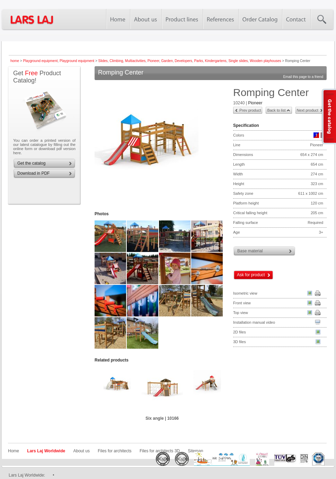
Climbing (116, 61)
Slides (103, 61)
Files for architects (114, 450)
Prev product (250, 110)
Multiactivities (135, 61)
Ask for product (251, 274)
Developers (183, 61)
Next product (307, 110)
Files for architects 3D (160, 450)
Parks (198, 61)
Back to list (276, 110)
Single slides (238, 61)
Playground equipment (40, 61)
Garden (167, 61)
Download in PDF (33, 173)
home (14, 61)
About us (81, 450)
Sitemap (195, 450)
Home (13, 450)
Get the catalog (31, 163)
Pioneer (153, 61)
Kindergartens (216, 61)
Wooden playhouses (265, 61)
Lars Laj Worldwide (46, 450)
